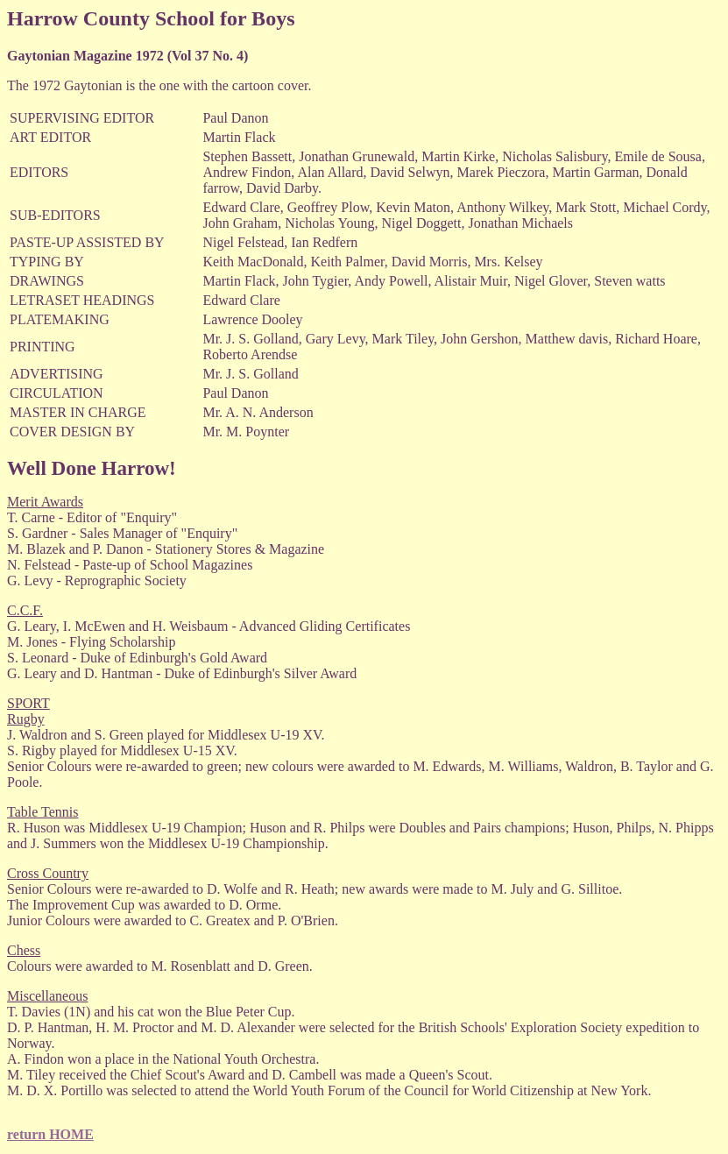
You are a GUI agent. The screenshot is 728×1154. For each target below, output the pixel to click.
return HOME (50, 1134)
